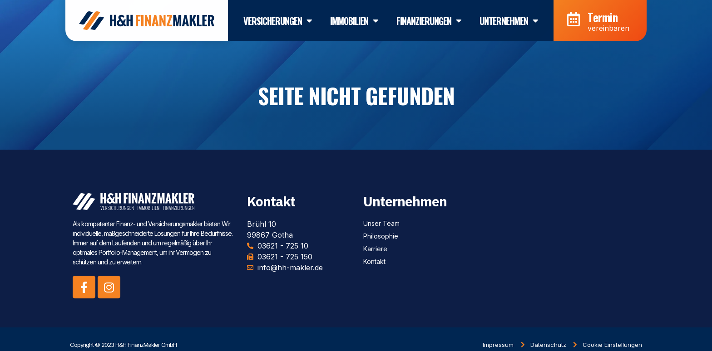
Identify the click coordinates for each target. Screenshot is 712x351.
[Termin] (573, 17)
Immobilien (354, 18)
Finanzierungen (428, 18)
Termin (603, 14)
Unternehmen (509, 18)
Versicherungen (277, 18)
